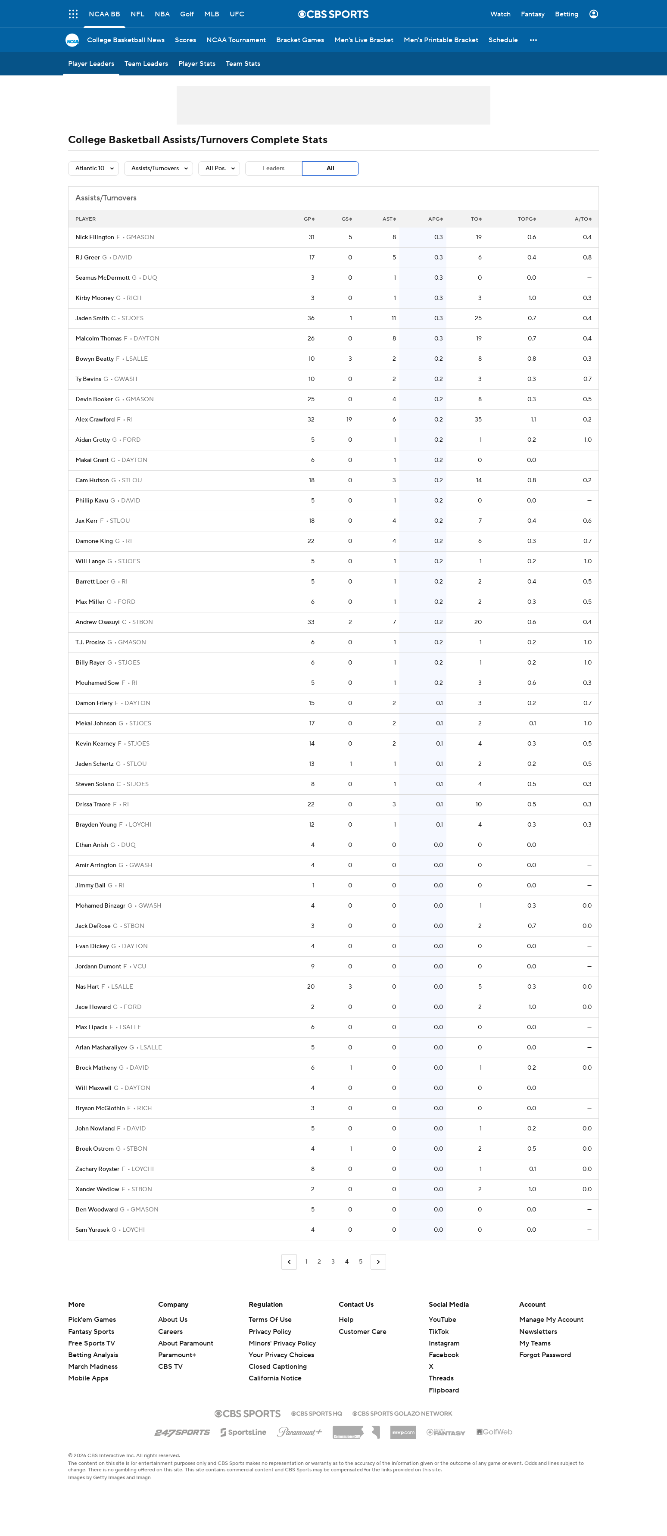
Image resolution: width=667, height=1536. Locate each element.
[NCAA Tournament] (236, 40)
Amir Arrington (95, 865)
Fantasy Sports (91, 1331)
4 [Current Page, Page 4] (347, 1262)
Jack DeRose (93, 926)
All (330, 168)
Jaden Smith (92, 318)
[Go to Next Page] (378, 1262)
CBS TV (170, 1366)
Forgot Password (545, 1355)
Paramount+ (177, 1355)
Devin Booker (94, 399)
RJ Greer (87, 258)
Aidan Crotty (92, 440)
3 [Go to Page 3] (333, 1262)
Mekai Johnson (95, 723)
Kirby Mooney (94, 298)
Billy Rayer (90, 663)
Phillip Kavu (91, 501)
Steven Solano (94, 784)
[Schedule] (503, 40)
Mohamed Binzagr (100, 906)
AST (389, 219)
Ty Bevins (88, 379)
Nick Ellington (94, 237)
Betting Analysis (93, 1355)
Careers (170, 1331)
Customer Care (362, 1331)
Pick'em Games (92, 1319)
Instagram (444, 1343)
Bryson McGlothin (100, 1108)
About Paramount (185, 1343)
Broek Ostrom (94, 1149)
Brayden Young (96, 825)
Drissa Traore (93, 805)
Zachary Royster (97, 1169)
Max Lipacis (91, 1027)
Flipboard (444, 1390)
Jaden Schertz (94, 764)
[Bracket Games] (300, 40)
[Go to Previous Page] (289, 1262)
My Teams (535, 1343)
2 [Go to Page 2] (319, 1262)
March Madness (93, 1366)
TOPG (527, 219)
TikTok (439, 1331)
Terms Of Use (270, 1319)
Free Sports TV (91, 1343)
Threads (441, 1378)
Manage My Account (551, 1319)
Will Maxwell (93, 1088)
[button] (534, 40)
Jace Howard (93, 1007)
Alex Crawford (95, 420)
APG (435, 219)
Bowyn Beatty (94, 359)
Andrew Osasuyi (97, 622)
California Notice (275, 1378)
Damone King (94, 541)
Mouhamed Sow (97, 683)
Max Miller (90, 602)
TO (476, 219)
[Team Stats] (243, 63)
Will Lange (90, 561)
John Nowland (95, 1129)
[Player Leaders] (91, 63)
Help (346, 1319)
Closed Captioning (278, 1366)
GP (309, 219)
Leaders (273, 168)
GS (347, 219)
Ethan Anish (91, 845)
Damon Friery (93, 703)
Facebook (444, 1355)
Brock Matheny (96, 1068)
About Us (172, 1319)
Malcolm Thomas (98, 339)
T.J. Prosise (90, 642)
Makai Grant (92, 460)
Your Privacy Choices (281, 1355)
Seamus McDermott (102, 278)
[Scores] (185, 40)
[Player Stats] (197, 63)
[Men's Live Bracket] (364, 40)
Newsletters (538, 1331)
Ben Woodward (96, 1210)
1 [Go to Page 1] (306, 1262)
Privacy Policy (270, 1331)
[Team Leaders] (146, 63)
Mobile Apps (88, 1378)
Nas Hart (87, 987)
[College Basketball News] (126, 40)
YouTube (442, 1319)
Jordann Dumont (98, 967)
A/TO (583, 219)
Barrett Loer (92, 582)
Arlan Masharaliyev (101, 1048)
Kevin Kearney (95, 744)
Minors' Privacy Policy (282, 1343)
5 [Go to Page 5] (360, 1262)
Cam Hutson (92, 480)
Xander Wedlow (97, 1189)
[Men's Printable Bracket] (441, 40)
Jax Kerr (86, 521)
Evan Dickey (92, 946)
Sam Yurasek (92, 1230)
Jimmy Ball (90, 886)
